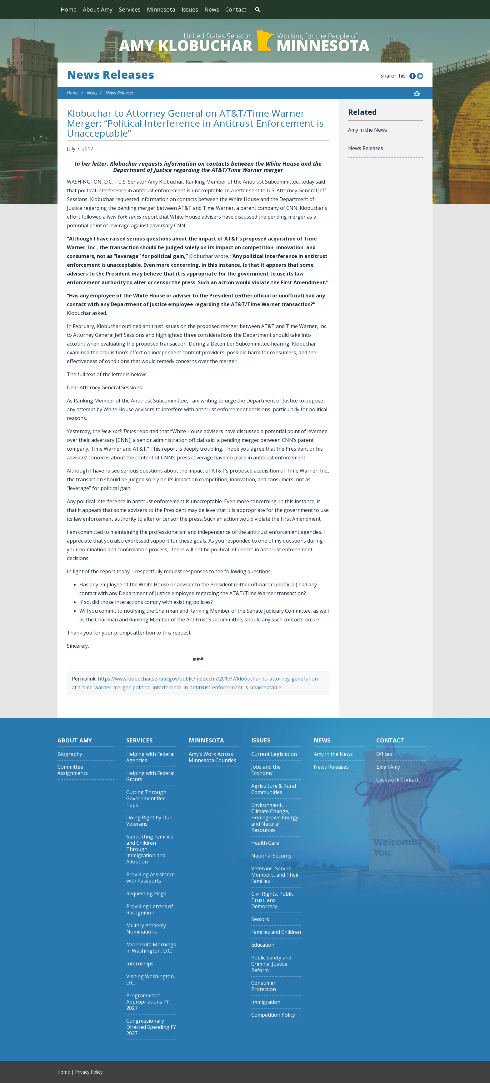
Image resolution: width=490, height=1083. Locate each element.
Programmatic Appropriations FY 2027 (147, 1001)
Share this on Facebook (412, 76)
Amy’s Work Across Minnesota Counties (212, 757)
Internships (139, 963)
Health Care (265, 843)
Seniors (260, 919)
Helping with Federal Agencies (150, 757)
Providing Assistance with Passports (150, 877)
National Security (271, 856)
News (211, 9)
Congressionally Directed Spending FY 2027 (151, 1027)
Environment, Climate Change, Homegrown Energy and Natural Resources (274, 817)
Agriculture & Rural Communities (273, 789)
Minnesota (161, 9)
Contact (236, 9)
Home (69, 9)
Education (262, 945)
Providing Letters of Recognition (149, 909)
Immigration (265, 1002)
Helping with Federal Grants (150, 776)
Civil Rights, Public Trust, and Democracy (272, 900)
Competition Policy (273, 1015)
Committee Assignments (73, 770)
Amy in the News (367, 129)
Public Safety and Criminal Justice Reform (271, 964)
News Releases (110, 75)
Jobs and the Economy (266, 770)
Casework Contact (397, 780)
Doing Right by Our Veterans (149, 820)
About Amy (97, 9)
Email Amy (388, 767)
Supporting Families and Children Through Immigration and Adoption (149, 849)
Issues (190, 9)
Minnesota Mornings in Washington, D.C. (151, 947)
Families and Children (276, 932)
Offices (384, 754)
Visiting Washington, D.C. (150, 979)
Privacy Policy (88, 1072)
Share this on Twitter (420, 76)
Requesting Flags (146, 893)
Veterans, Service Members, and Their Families (275, 874)
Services (130, 9)
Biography (70, 754)
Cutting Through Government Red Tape (146, 798)
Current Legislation (274, 754)
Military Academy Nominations (146, 928)
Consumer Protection (263, 986)
